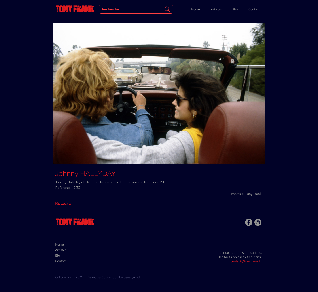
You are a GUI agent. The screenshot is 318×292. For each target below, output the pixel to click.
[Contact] (66, 261)
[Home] (66, 244)
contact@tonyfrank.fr (246, 261)
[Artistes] (66, 250)
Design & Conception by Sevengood (113, 277)
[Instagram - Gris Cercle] (257, 222)
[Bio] (66, 255)
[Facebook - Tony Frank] (248, 222)
